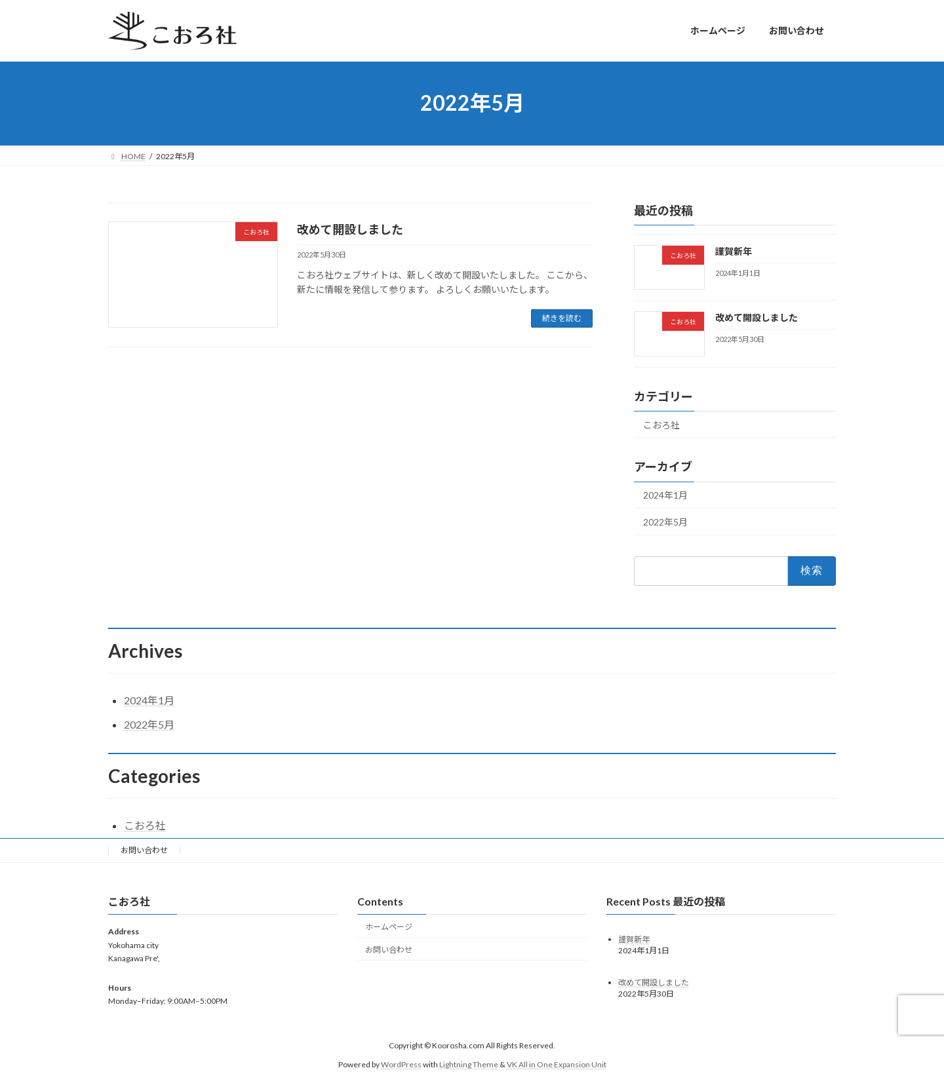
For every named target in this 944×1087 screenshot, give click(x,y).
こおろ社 (661, 424)
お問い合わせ (144, 850)
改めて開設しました (350, 229)
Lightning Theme (468, 1064)
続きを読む (561, 318)
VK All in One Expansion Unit (556, 1064)
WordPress (401, 1064)
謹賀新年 (733, 251)
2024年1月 (665, 495)
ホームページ (388, 927)
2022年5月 (665, 521)
